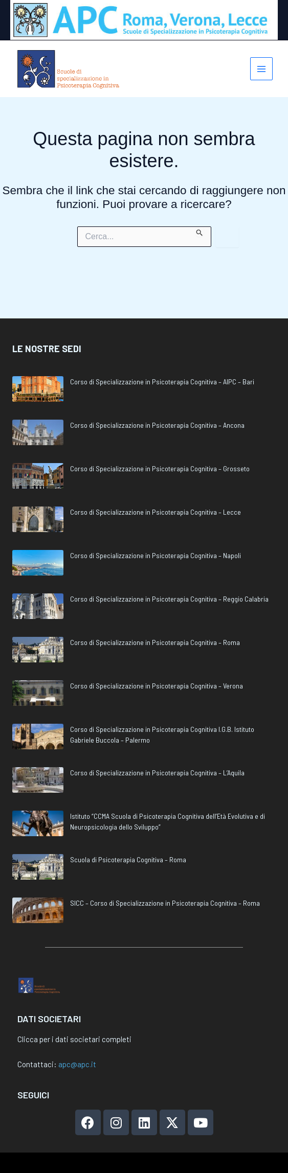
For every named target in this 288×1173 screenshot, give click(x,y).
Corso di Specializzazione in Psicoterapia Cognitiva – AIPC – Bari (162, 349)
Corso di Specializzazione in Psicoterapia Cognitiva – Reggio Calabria (169, 566)
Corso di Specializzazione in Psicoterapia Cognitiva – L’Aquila (157, 740)
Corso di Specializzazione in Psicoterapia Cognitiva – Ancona (157, 392)
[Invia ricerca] (200, 236)
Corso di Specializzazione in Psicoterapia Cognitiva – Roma (155, 610)
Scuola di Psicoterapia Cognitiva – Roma (128, 827)
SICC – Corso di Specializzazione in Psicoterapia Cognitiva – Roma (165, 870)
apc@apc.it (77, 1064)
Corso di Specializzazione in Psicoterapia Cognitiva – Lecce (155, 479)
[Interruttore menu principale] (260, 71)
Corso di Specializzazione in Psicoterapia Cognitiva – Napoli (155, 523)
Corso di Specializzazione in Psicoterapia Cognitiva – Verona (156, 653)
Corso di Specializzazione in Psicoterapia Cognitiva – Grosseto (160, 436)
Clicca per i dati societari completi (74, 1039)
